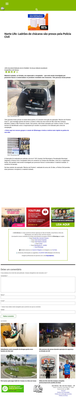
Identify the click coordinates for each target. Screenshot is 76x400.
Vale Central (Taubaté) (40, 241)
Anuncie (63, 392)
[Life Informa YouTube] (38, 228)
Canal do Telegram (37, 251)
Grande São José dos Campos (41, 240)
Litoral (40, 245)
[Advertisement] (38, 54)
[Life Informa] (38, 31)
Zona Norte (11, 69)
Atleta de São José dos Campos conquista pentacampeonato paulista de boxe (51, 383)
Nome (3, 296)
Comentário (4, 277)
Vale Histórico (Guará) (40, 243)
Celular (2, 311)
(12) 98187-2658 (43, 254)
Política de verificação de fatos (63, 395)
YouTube (54, 251)
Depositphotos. (50, 257)
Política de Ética (63, 397)
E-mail (3, 302)
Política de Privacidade (63, 394)
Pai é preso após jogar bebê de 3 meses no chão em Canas (18, 382)
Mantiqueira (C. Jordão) (40, 247)
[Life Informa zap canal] (13, 393)
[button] (5, 74)
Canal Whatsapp (39, 249)
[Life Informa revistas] (63, 228)
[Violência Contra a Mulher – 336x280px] (13, 228)
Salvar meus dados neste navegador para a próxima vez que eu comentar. (21, 308)
